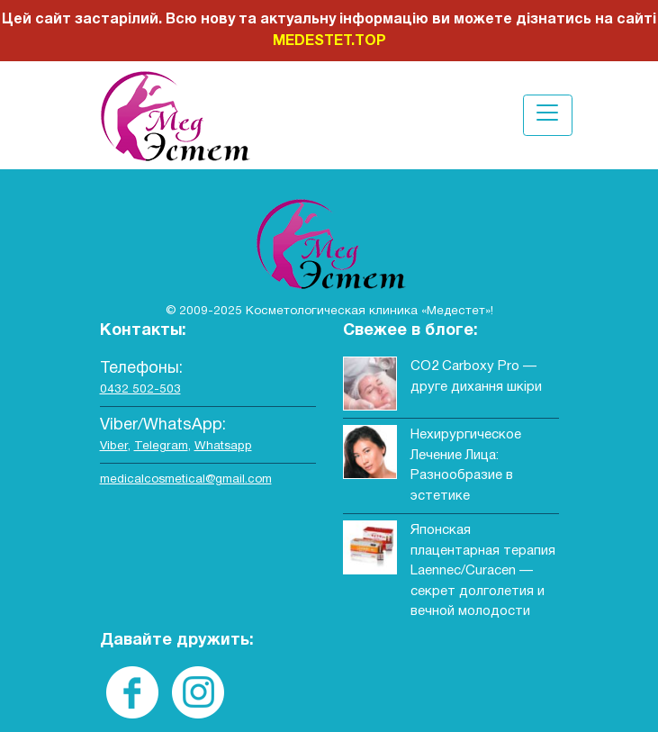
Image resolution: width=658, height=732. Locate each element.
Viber (114, 446)
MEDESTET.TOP (329, 41)
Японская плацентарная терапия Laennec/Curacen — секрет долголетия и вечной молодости (482, 571)
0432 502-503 (140, 389)
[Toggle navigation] (547, 115)
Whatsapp (223, 446)
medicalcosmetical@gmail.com (186, 479)
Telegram (161, 446)
